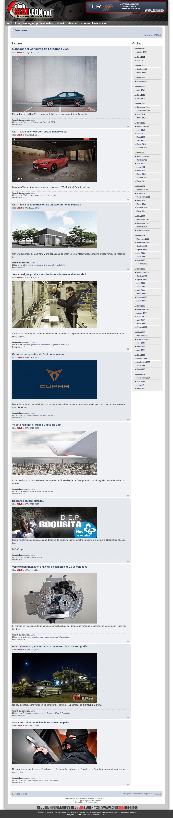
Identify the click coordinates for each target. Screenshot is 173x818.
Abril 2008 (141, 290)
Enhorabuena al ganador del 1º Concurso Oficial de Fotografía (49, 646)
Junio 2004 (141, 385)
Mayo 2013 (141, 137)
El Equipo (127, 794)
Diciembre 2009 (143, 239)
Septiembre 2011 (143, 197)
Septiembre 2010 (143, 230)
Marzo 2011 (141, 204)
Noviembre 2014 (143, 107)
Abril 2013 (141, 141)
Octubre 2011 (142, 193)
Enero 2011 (141, 211)
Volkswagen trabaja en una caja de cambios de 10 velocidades (49, 566)
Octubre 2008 (142, 276)
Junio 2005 (141, 366)
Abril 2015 (141, 99)
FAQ (159, 35)
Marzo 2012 (141, 174)
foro (17, 23)
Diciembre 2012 (143, 156)
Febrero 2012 (142, 178)
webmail (60, 23)
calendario (72, 23)
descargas (28, 23)
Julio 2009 (141, 253)
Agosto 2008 (141, 279)
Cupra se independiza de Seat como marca (38, 354)
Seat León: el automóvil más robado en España (40, 722)
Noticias (150, 35)
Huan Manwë (96, 800)
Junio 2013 (141, 134)
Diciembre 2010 (143, 220)
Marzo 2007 (141, 324)
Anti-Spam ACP (92, 802)
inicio (10, 23)
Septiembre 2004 (143, 378)
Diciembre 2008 (143, 272)
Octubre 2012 (142, 160)
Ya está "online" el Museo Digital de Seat (36, 424)
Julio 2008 (141, 283)
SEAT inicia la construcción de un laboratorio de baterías (46, 204)
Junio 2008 (141, 287)
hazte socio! (99, 23)
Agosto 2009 (141, 250)
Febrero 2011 (142, 208)
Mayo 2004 (141, 388)
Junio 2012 (141, 167)
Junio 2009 (141, 257)
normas (85, 23)
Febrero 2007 (142, 327)
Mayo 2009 (141, 260)
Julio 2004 (141, 381)
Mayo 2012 (141, 171)
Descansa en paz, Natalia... (28, 500)
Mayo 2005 (141, 369)
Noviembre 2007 (143, 309)
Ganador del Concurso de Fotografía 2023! (41, 49)
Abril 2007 (141, 320)
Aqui (33, 120)
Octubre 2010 (142, 227)
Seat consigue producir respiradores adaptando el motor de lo (49, 274)
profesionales (44, 23)
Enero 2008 (141, 301)
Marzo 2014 (141, 118)
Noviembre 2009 (143, 242)
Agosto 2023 (141, 52)
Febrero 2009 (142, 264)
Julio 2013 (141, 130)
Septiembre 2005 (143, 362)
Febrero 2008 (142, 297)
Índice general (21, 30)
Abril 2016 (141, 90)
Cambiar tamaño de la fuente (158, 29)
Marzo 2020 (141, 73)
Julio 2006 (141, 343)
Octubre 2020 (142, 69)
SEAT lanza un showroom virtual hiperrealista (39, 131)
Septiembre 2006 (143, 339)
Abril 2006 (141, 350)
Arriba (128, 126)
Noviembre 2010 (143, 223)
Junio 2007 (141, 317)
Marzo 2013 (141, 144)
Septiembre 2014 (143, 111)
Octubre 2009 (142, 246)
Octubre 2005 (142, 359)
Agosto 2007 (141, 313)
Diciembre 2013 (143, 126)
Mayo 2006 (141, 346)
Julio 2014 (141, 114)
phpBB (78, 798)
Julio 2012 (141, 163)
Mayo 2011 (141, 200)
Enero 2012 (141, 181)
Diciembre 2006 (143, 336)
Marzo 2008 (141, 294)
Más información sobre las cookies (92, 814)
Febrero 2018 (142, 81)
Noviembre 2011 (143, 190)
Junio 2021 (141, 61)
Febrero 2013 (142, 148)
